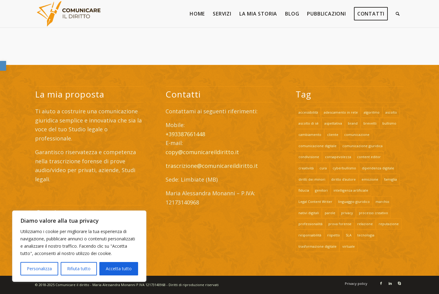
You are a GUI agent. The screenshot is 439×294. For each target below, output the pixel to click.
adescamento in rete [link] (341, 112)
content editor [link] (369, 156)
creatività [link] (306, 168)
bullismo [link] (389, 123)
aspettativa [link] (333, 123)
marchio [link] (382, 201)
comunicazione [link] (356, 134)
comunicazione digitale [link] (317, 145)
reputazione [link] (389, 223)
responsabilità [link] (309, 235)
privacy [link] (347, 213)
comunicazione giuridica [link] (362, 145)
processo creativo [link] (373, 213)
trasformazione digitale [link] (317, 246)
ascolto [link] (391, 112)
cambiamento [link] (309, 134)
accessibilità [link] (308, 112)
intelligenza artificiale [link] (351, 190)
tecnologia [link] (365, 235)
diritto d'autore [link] (343, 179)
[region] (79, 246)
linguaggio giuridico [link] (354, 201)
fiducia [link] (303, 190)
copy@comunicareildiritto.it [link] (202, 152)
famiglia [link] (390, 179)
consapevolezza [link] (338, 156)
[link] (3, 66)
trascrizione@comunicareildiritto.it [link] (212, 165)
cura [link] (323, 168)
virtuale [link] (348, 246)
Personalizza (39, 268)
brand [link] (353, 123)
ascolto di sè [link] (308, 123)
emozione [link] (370, 179)
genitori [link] (321, 190)
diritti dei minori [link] (311, 179)
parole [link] (330, 213)
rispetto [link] (333, 235)
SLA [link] (349, 235)
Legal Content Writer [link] (315, 201)
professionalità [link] (310, 223)
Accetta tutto (119, 268)
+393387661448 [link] (185, 134)
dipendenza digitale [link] (378, 168)
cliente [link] (332, 134)
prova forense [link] (340, 223)
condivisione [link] (308, 156)
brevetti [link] (370, 123)
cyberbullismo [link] (344, 168)
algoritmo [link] (372, 112)
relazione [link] (365, 223)
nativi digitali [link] (308, 213)
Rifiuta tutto (79, 268)
